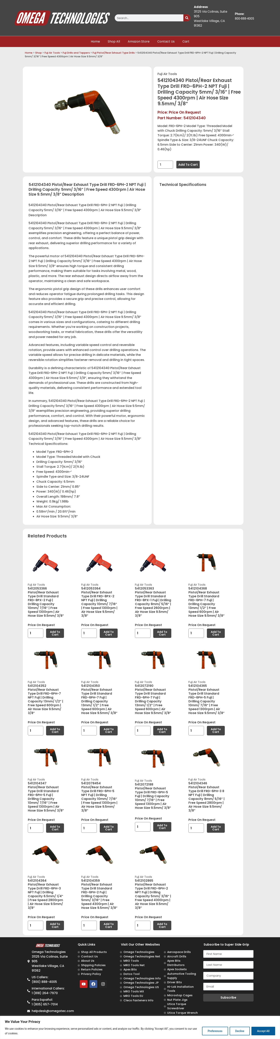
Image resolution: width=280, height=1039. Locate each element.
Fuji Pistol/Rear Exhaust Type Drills (114, 52)
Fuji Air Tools (52, 52)
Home (95, 41)
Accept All (263, 1031)
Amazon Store (139, 41)
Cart (185, 41)
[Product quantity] (165, 165)
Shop (38, 52)
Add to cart (188, 164)
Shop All (114, 41)
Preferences (215, 1031)
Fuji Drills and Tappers (76, 52)
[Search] (186, 17)
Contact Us (166, 41)
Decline (239, 1031)
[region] (140, 1027)
